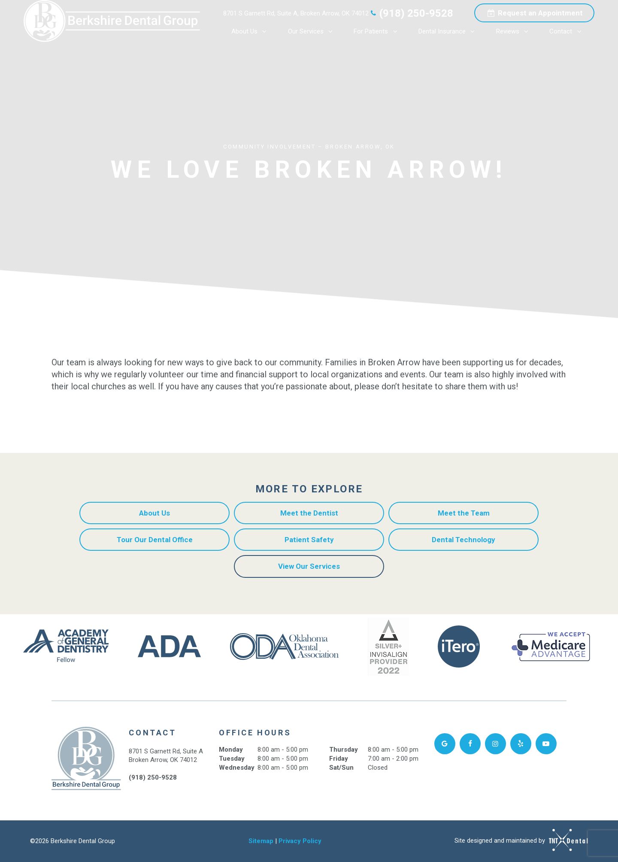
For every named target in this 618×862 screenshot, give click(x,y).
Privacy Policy (300, 841)
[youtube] (546, 743)
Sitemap (260, 841)
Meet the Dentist (309, 513)
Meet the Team (464, 513)
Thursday (343, 749)
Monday (231, 749)
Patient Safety (309, 539)
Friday (338, 758)
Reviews (514, 31)
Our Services (313, 31)
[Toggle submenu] (265, 31)
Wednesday (236, 767)
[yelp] (520, 743)
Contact (567, 31)
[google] (444, 743)
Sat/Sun (341, 767)
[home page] (112, 21)
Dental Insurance (449, 31)
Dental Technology (463, 539)
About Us (251, 31)
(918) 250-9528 (411, 13)
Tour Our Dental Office (155, 539)
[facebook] (470, 743)
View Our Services (309, 566)
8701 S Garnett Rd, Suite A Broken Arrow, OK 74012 (166, 755)
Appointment (534, 13)
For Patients (378, 31)
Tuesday (232, 758)
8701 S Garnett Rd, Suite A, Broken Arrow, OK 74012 (296, 13)
